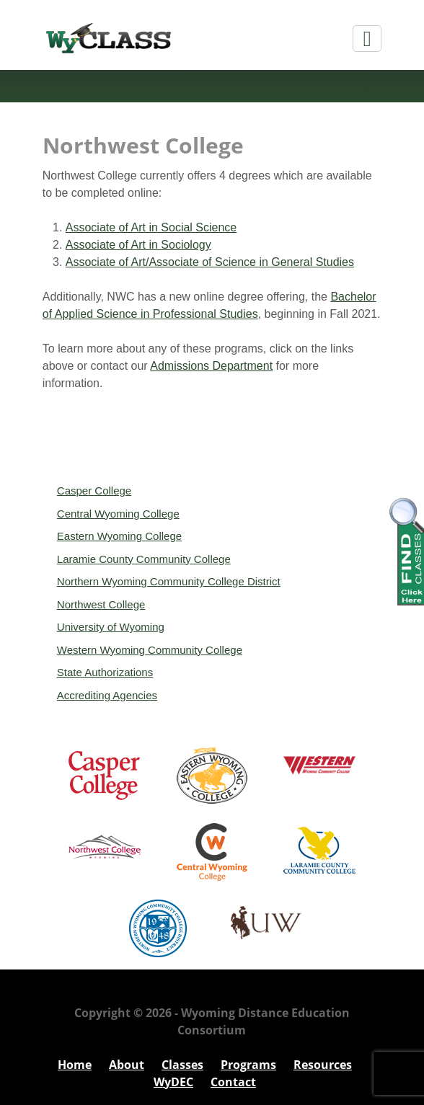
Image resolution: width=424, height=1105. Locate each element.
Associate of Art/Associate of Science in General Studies (210, 262)
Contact (233, 1082)
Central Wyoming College (118, 513)
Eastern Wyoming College (119, 536)
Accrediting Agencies (107, 695)
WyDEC (173, 1082)
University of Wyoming (110, 627)
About (126, 1065)
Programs (248, 1065)
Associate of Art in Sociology (138, 245)
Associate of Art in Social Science (151, 227)
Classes (182, 1065)
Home (75, 1065)
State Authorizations (105, 672)
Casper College (94, 490)
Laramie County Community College (144, 559)
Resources (322, 1065)
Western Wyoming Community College (149, 650)
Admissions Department (211, 366)
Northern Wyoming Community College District (169, 581)
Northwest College (101, 604)
